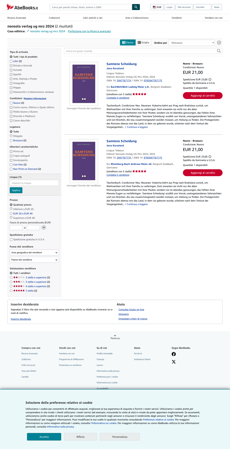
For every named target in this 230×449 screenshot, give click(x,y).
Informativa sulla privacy (108, 371)
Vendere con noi (214, 17)
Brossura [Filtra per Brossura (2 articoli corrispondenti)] (18, 140)
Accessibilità (102, 388)
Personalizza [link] (119, 436)
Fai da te (138, 353)
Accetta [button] (44, 436)
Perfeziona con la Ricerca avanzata (89, 31)
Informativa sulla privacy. (60, 426)
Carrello (25, 377)
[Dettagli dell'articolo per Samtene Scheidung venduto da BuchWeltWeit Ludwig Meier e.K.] (84, 84)
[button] (219, 51)
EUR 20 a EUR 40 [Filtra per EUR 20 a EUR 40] (21, 213)
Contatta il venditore (118, 97)
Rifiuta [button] (80, 436)
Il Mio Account (28, 365)
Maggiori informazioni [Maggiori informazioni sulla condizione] (35, 98)
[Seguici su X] (174, 362)
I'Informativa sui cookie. (104, 423)
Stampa (100, 359)
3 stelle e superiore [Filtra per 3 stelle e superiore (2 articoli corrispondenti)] (31, 281)
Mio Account (184, 7)
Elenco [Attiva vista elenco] (127, 42)
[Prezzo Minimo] (16, 227)
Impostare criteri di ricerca (133, 318)
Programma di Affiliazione (71, 359)
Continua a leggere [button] (137, 126)
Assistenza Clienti (142, 359)
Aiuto (217, 7)
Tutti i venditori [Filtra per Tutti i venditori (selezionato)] (22, 273)
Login (169, 7)
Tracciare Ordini (29, 371)
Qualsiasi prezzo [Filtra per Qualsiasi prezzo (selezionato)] (21, 204)
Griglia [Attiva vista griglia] (143, 42)
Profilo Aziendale (105, 353)
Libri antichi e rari (92, 17)
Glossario (124, 313)
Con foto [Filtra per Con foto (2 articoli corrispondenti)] (18, 164)
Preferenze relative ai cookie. (158, 419)
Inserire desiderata (21, 319)
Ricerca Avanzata (16, 17)
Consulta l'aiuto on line (131, 309)
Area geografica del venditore (26, 252)
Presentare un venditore (70, 365)
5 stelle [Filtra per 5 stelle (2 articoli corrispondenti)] (25, 290)
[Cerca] (136, 7)
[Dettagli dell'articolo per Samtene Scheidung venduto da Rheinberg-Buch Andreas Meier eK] (84, 161)
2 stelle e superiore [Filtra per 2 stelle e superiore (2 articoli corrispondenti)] (31, 277)
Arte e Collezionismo (137, 17)
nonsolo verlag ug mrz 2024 (47, 31)
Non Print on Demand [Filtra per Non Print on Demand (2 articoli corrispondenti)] (25, 169)
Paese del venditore (21, 259)
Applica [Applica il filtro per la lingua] (16, 190)
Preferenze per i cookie (107, 377)
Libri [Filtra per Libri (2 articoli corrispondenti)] (16, 61)
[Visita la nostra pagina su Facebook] (174, 354)
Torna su (115, 338)
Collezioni (54, 17)
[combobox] (91, 7)
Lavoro (100, 365)
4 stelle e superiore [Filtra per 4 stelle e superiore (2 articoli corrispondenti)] (31, 286)
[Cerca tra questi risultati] (143, 51)
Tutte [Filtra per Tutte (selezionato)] (15, 131)
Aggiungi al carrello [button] (203, 95)
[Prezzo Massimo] (33, 227)
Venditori (177, 17)
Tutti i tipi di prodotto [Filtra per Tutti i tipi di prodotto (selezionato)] (24, 56)
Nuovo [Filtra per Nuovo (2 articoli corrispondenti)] (17, 102)
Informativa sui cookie (107, 382)
